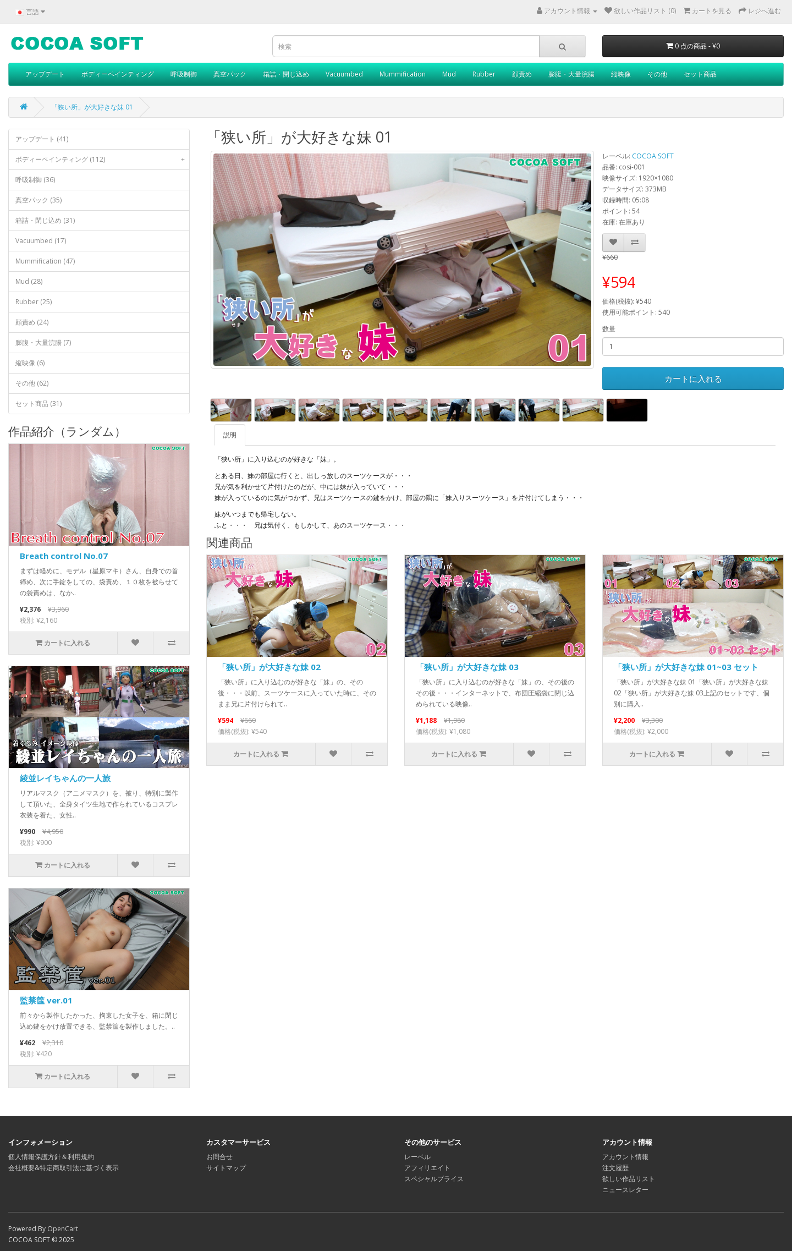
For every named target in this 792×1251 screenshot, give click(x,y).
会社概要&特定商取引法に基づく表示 (63, 1167)
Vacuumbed (344, 74)
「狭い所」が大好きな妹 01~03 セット (686, 666)
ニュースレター (625, 1189)
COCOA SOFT (653, 156)
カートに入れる (693, 378)
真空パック (229, 74)
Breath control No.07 (64, 555)
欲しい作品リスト (628, 1178)
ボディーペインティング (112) (102, 159)
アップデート (45, 74)
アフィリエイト (427, 1167)
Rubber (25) (33, 301)
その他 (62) (31, 383)
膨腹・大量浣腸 (571, 74)
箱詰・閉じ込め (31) (45, 220)
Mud (449, 74)
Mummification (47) (45, 261)
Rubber (484, 74)
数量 (608, 328)
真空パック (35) (38, 200)
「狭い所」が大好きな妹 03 (467, 666)
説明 (230, 435)
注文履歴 (615, 1167)
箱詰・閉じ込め (286, 74)
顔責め (522, 74)
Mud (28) (28, 281)
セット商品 (700, 74)
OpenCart (62, 1228)
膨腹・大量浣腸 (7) (43, 342)
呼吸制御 (183, 74)
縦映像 (621, 74)
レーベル (417, 1156)
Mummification (403, 74)
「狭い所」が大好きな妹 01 (92, 107)
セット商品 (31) (38, 403)
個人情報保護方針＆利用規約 (51, 1156)
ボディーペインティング (117, 74)
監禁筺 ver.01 (46, 1000)
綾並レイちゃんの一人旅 (65, 777)
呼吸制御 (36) (35, 179)
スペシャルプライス (434, 1178)
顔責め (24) (31, 322)
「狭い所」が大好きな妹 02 (269, 666)
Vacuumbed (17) (40, 240)
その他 (657, 74)
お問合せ (219, 1156)
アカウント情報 (625, 1156)
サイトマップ (226, 1167)
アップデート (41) (41, 139)
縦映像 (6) (30, 362)
